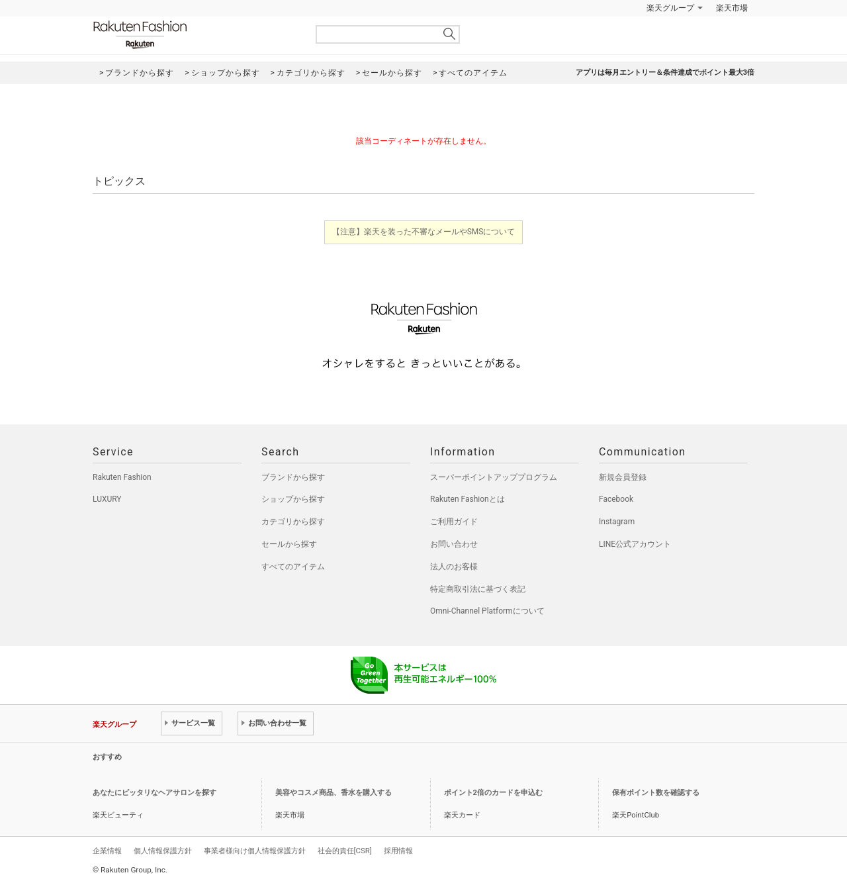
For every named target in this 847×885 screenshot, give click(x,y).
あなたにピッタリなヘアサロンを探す (154, 792)
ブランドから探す (293, 477)
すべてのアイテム (293, 566)
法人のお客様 (454, 566)
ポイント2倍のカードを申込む (493, 792)
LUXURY (107, 499)
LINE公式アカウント (635, 544)
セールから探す (289, 544)
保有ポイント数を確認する (655, 792)
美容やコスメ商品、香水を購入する (333, 792)
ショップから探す (293, 499)
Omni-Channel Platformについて (487, 611)
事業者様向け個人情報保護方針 (255, 850)
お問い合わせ (454, 544)
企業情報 (107, 850)
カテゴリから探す (293, 521)
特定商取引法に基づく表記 (477, 589)
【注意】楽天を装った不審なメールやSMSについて (423, 231)
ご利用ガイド (454, 521)
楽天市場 (732, 8)
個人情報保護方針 (163, 850)
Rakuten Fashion (195, 35)
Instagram (617, 521)
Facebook (616, 499)
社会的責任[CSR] (345, 850)
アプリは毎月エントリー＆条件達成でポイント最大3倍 (665, 72)
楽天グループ (670, 8)
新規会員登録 (622, 477)
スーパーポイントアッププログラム (493, 477)
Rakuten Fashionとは (467, 499)
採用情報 (398, 850)
